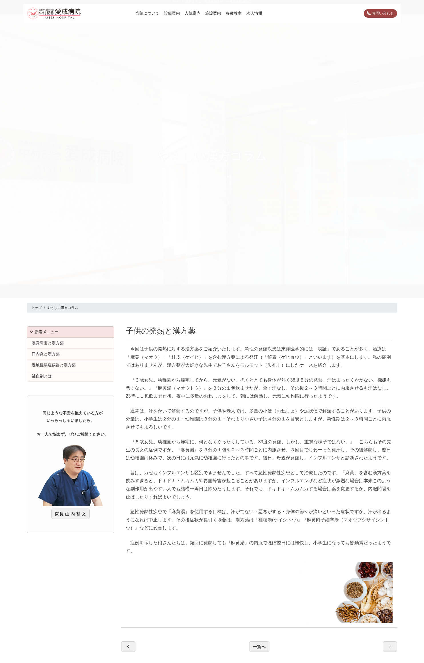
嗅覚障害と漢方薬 (48, 343)
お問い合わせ (380, 13)
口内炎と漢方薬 (46, 354)
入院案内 (193, 13)
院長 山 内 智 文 (70, 513)
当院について (147, 13)
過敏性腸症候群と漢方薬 (54, 365)
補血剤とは (42, 376)
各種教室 (234, 13)
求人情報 (254, 13)
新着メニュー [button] (44, 331)
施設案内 (213, 13)
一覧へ (259, 646)
